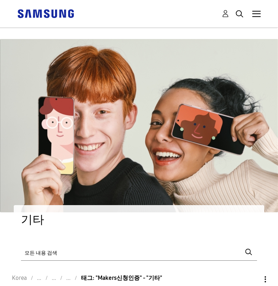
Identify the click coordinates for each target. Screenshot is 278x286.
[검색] (139, 252)
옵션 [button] (253, 279)
